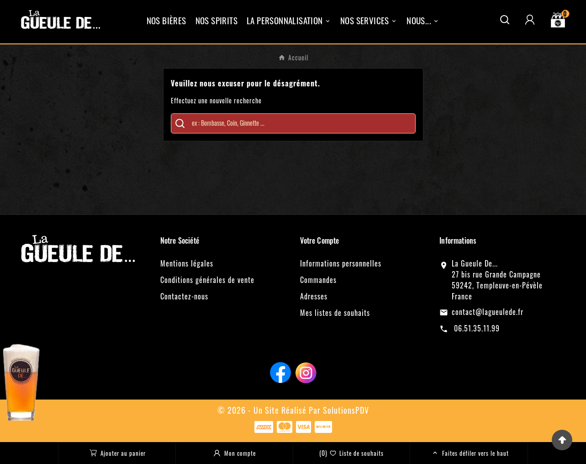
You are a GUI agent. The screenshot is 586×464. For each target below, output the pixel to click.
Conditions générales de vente (207, 279)
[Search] (180, 123)
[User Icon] (529, 20)
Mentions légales (186, 263)
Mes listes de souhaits (335, 312)
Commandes (318, 279)
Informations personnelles (340, 263)
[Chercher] (300, 123)
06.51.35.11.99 (476, 328)
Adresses (313, 296)
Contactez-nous (184, 296)
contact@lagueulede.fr (487, 311)
